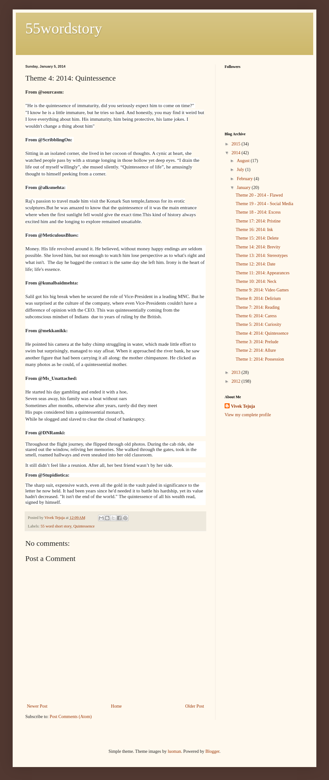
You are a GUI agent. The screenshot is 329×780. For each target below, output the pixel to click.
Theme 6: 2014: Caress (256, 316)
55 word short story (55, 526)
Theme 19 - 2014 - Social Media (264, 203)
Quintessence (84, 526)
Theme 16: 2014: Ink (254, 229)
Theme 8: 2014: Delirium (258, 298)
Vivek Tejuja (243, 406)
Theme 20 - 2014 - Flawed (259, 195)
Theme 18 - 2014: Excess (258, 212)
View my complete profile (248, 414)
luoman (174, 751)
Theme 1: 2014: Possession (260, 359)
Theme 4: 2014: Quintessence (262, 333)
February (245, 178)
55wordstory (63, 28)
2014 (237, 152)
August (244, 160)
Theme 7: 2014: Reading (258, 307)
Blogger (212, 751)
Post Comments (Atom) (71, 716)
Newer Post (37, 706)
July (241, 169)
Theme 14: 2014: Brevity (258, 247)
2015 (237, 144)
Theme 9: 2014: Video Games (262, 290)
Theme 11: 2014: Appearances (262, 273)
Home (116, 706)
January (244, 187)
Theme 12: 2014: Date (256, 264)
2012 (237, 381)
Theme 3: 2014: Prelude (257, 341)
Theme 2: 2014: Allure (256, 350)
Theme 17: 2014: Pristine (258, 221)
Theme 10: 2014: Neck (256, 281)
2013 (237, 372)
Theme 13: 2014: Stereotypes (262, 255)
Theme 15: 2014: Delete (257, 238)
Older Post (194, 706)
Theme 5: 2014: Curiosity (258, 324)
